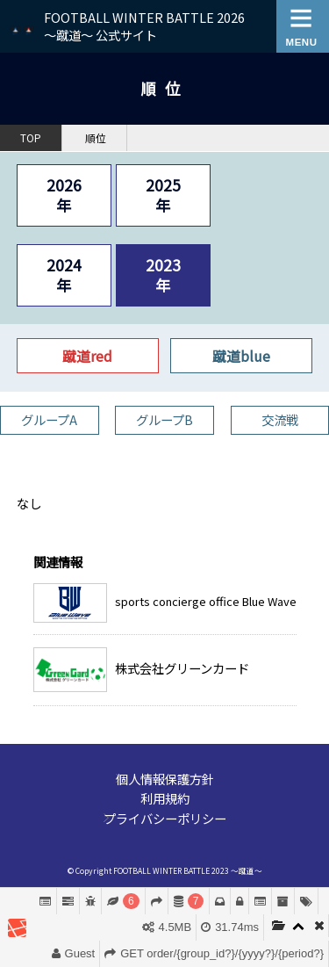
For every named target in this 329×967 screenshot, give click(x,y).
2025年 (163, 194)
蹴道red (87, 355)
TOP (30, 138)
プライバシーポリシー (165, 818)
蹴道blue (241, 355)
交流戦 (279, 419)
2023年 (163, 274)
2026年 (64, 194)
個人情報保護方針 (165, 778)
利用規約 (165, 798)
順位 (95, 138)
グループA (49, 419)
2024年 (64, 274)
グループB (164, 419)
